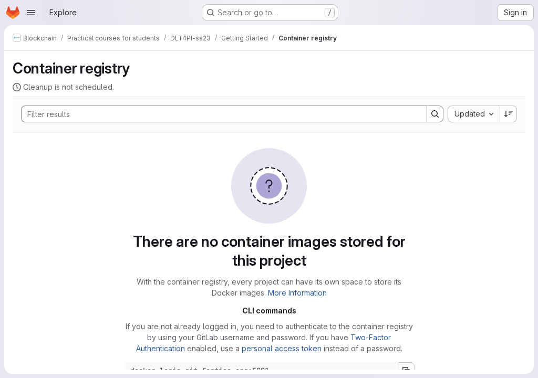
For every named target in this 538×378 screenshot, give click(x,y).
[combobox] (474, 114)
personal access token (282, 348)
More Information (297, 292)
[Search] (218, 114)
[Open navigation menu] (31, 12)
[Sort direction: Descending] (508, 114)
